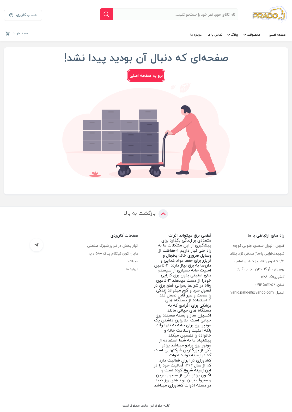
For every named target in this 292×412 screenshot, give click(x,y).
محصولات (253, 34)
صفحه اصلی (277, 34)
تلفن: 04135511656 (269, 284)
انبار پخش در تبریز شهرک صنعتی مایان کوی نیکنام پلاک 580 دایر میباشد (112, 253)
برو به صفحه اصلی (146, 75)
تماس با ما (215, 34)
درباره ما (196, 34)
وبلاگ (235, 34)
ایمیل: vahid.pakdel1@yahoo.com (257, 292)
